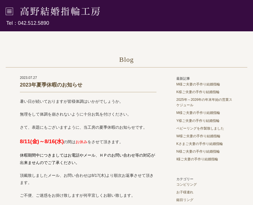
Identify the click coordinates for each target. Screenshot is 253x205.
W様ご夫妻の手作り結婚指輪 (198, 136)
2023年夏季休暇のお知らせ (51, 85)
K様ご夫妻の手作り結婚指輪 (197, 92)
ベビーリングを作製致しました (200, 128)
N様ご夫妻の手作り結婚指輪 (198, 151)
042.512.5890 (33, 23)
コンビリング (186, 184)
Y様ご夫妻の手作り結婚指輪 (197, 121)
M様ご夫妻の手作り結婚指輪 (198, 84)
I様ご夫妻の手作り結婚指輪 (197, 159)
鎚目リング (184, 200)
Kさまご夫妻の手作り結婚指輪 (199, 144)
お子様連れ (184, 192)
